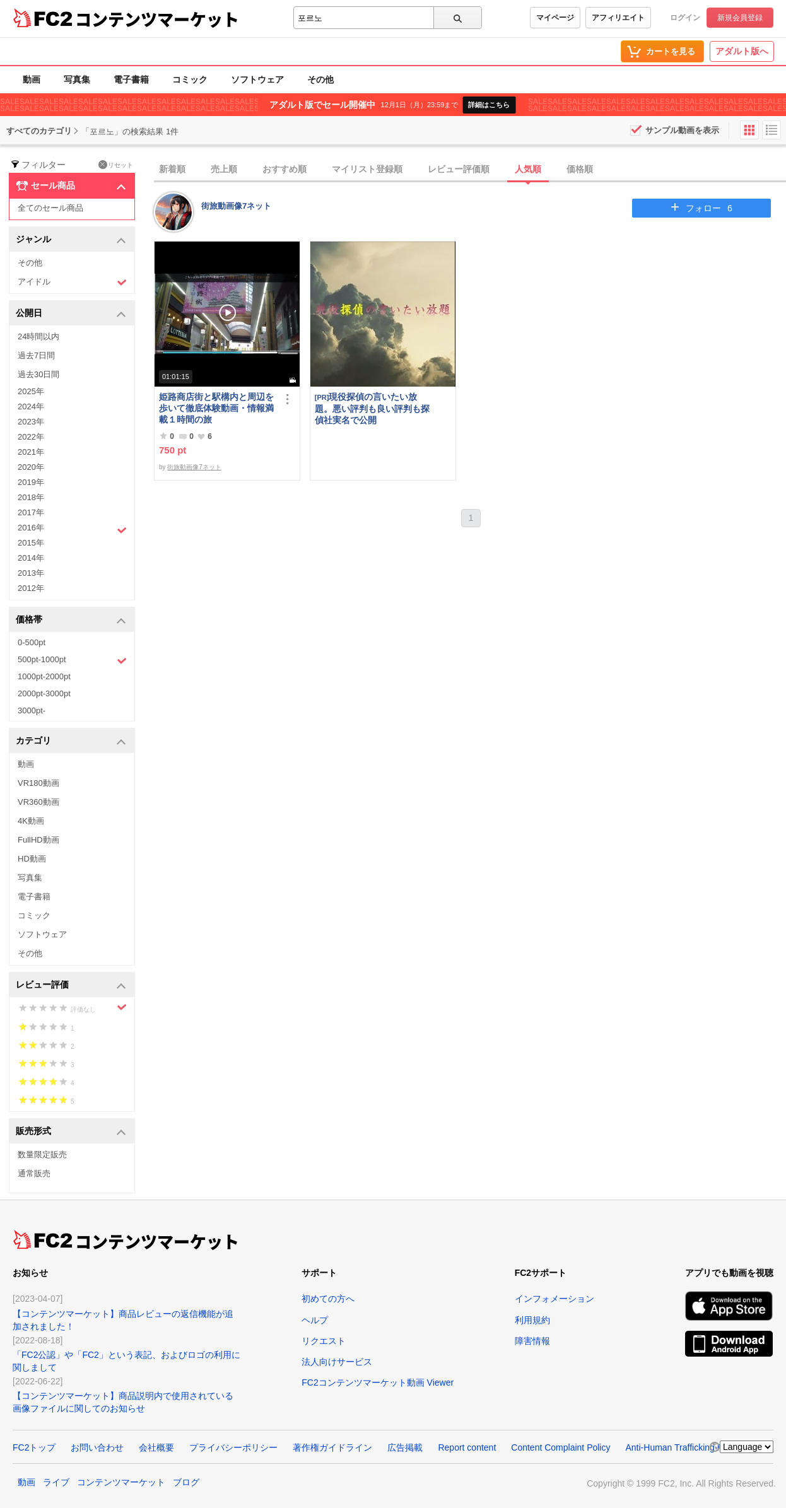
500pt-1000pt (72, 660)
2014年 (31, 558)
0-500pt (31, 642)
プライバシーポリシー (233, 1447)
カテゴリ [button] (71, 741)
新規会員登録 (740, 17)
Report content (467, 1447)
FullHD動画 (38, 840)
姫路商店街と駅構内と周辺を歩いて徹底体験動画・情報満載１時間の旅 (216, 408)
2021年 (31, 452)
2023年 (31, 421)
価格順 (579, 169)
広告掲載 (405, 1447)
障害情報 (532, 1341)
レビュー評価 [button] (71, 985)
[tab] (470, 169)
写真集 (77, 79)
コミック (190, 79)
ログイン (685, 17)
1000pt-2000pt (44, 676)
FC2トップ (34, 1447)
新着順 (172, 169)
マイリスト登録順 (367, 169)
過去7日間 (36, 355)
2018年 (31, 497)
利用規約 (532, 1320)
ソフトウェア (257, 79)
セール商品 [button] (71, 186)
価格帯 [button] (71, 620)
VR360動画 (38, 802)
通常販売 (34, 1173)
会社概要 (156, 1447)
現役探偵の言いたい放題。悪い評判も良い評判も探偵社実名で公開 (372, 408)
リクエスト (324, 1341)
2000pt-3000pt (44, 693)
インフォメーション (554, 1299)
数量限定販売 (42, 1154)
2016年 (72, 529)
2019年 (31, 482)
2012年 (31, 588)
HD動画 (32, 858)
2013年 (31, 573)
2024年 (31, 406)
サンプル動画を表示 (682, 130)
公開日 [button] (71, 314)
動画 (31, 79)
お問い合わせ (97, 1447)
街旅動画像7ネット (236, 206)
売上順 (224, 169)
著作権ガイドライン (332, 1447)
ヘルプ (315, 1320)
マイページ (555, 17)
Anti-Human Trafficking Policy (683, 1447)
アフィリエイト (618, 17)
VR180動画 (38, 783)
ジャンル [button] (71, 240)
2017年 (31, 512)
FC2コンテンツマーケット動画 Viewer (378, 1382)
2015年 (31, 542)
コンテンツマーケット (157, 19)
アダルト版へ (741, 51)
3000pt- (31, 710)
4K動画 (31, 821)
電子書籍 (131, 79)
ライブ (56, 1482)
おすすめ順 (284, 169)
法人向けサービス (337, 1362)
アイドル (72, 282)
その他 (320, 79)
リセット (115, 164)
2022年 (31, 436)
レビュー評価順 (459, 169)
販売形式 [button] (71, 1132)
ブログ (186, 1482)
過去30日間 (38, 374)
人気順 (528, 169)
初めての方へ (328, 1299)
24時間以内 (38, 336)
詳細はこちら (489, 104)
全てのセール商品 (50, 208)
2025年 (31, 391)
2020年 (31, 467)
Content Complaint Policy (560, 1447)
